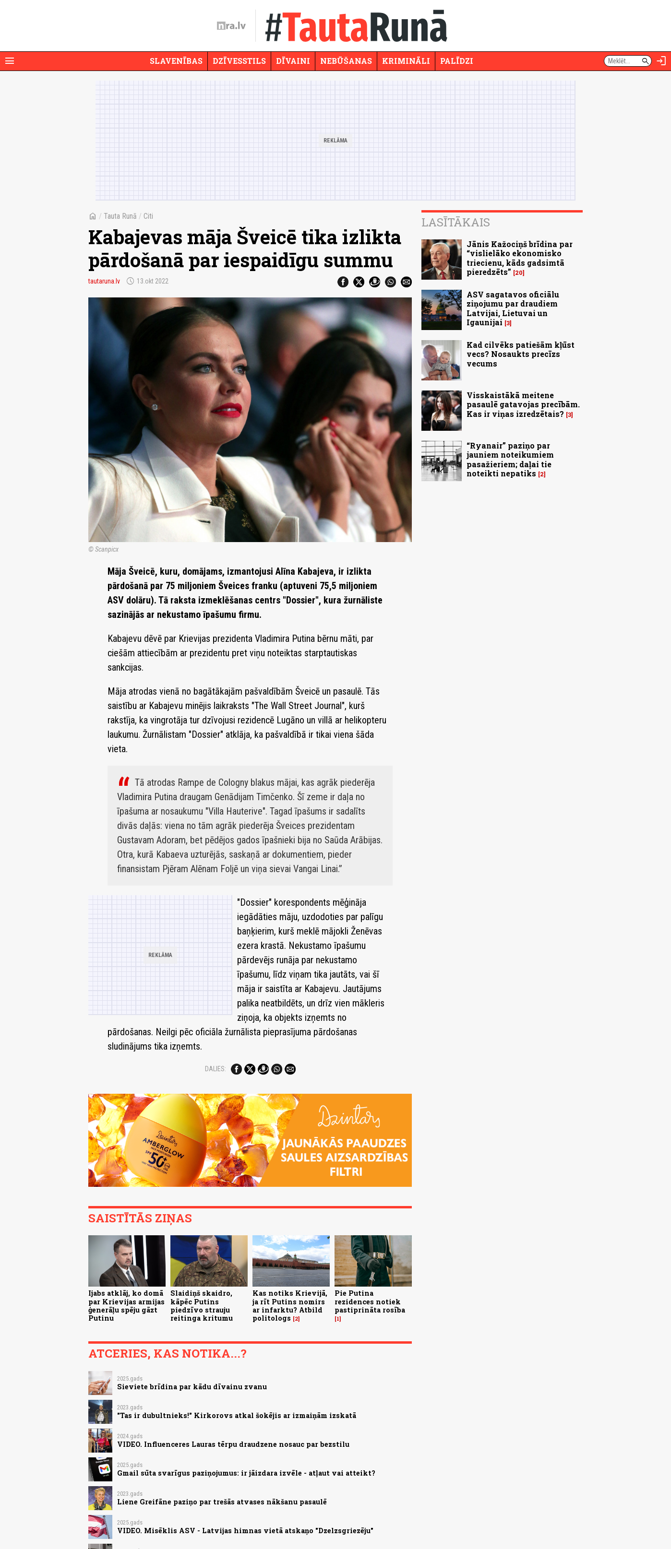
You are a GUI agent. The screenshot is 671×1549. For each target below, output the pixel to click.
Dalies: (215, 1069)
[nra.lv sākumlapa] (231, 26)
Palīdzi (456, 61)
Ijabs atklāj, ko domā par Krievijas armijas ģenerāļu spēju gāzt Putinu (126, 1306)
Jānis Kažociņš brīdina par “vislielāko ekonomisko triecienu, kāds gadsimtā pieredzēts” (520, 258)
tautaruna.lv (104, 281)
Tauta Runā (120, 216)
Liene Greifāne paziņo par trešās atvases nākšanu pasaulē (222, 1501)
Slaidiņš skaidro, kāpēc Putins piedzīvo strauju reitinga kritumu (201, 1306)
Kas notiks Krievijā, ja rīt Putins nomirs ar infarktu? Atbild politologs (289, 1306)
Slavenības (176, 61)
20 (519, 272)
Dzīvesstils (239, 61)
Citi (148, 216)
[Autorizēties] (661, 61)
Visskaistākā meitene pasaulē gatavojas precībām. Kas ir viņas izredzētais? (523, 404)
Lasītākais (455, 222)
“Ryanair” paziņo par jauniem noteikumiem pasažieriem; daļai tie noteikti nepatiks (510, 459)
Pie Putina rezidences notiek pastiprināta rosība (370, 1301)
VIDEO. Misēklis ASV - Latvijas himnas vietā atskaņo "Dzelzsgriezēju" (245, 1530)
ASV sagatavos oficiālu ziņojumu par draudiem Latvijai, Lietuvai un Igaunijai (513, 308)
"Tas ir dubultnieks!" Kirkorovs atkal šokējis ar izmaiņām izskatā (236, 1415)
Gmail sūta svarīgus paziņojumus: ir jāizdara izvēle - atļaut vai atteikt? (246, 1473)
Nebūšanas (346, 61)
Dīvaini (293, 61)
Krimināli (406, 61)
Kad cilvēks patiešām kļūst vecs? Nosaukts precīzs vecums (521, 354)
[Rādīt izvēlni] (9, 61)
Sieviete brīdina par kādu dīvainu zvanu (192, 1386)
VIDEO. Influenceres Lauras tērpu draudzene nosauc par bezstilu (233, 1444)
